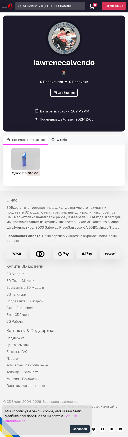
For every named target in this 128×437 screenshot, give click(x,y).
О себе (59, 140)
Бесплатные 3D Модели (25, 287)
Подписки (78, 82)
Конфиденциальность (23, 372)
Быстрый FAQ (17, 352)
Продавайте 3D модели (24, 301)
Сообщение (64, 93)
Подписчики (51, 82)
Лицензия (13, 358)
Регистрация (114, 6)
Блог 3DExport (17, 315)
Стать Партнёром (19, 308)
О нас (12, 200)
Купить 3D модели (24, 266)
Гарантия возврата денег (26, 386)
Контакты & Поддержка (30, 330)
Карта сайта (109, 406)
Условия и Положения (22, 379)
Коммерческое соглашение (27, 365)
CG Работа (14, 321)
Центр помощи (17, 345)
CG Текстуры (16, 294)
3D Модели (15, 274)
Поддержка (15, 338)
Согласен (80, 429)
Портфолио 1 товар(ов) (25, 140)
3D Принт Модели (20, 281)
